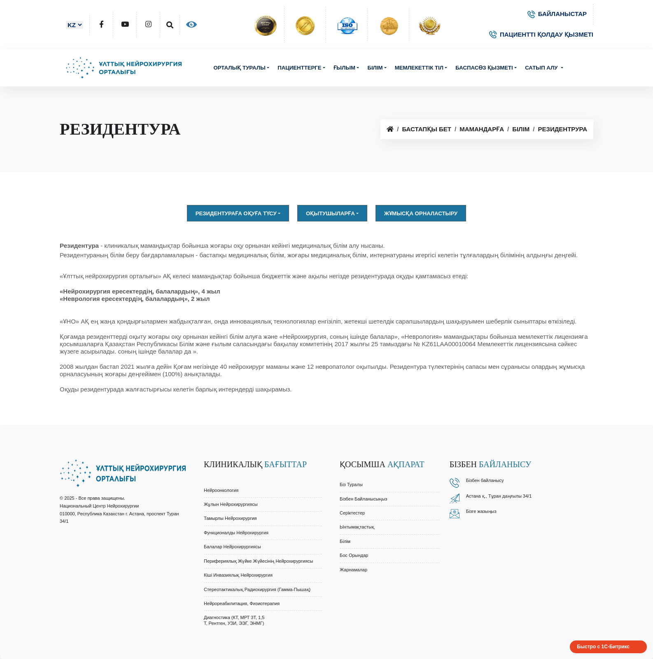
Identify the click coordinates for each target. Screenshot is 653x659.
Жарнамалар (353, 569)
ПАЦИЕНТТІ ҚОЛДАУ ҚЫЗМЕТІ (541, 34)
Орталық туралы (239, 68)
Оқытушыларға (330, 213)
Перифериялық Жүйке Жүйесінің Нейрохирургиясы (258, 561)
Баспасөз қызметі (484, 68)
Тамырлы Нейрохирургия (230, 518)
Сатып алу (542, 68)
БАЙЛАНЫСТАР (557, 13)
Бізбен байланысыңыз (363, 498)
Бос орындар (354, 555)
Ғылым (344, 68)
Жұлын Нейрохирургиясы (231, 504)
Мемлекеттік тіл (419, 68)
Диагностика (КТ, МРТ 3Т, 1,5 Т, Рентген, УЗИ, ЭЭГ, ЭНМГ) (234, 620)
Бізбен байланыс (483, 480)
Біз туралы (351, 484)
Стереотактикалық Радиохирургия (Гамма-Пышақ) (257, 589)
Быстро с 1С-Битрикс (603, 647)
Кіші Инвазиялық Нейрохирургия (238, 575)
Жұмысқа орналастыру (420, 213)
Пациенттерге (299, 68)
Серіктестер (352, 512)
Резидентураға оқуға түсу (236, 213)
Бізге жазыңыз (481, 511)
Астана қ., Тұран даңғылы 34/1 (499, 496)
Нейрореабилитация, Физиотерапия (242, 603)
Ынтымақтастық (357, 526)
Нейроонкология (221, 490)
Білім (374, 68)
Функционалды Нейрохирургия (236, 532)
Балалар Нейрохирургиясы (232, 546)
